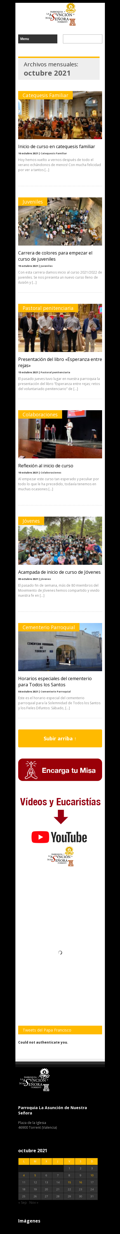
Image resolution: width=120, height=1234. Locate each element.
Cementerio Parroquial (49, 627)
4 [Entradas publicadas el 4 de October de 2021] (24, 1175)
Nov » (33, 1202)
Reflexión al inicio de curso (45, 466)
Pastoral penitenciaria (48, 308)
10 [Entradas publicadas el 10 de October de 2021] (92, 1175)
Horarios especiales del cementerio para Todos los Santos (55, 681)
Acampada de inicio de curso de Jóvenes (59, 572)
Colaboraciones (40, 414)
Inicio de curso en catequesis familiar (56, 146)
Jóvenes (31, 520)
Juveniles (33, 201)
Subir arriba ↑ (60, 738)
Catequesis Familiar (45, 95)
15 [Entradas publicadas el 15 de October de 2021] (69, 1182)
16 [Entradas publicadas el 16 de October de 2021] (80, 1182)
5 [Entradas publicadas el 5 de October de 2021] (35, 1175)
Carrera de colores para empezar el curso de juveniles (55, 256)
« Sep (22, 1202)
